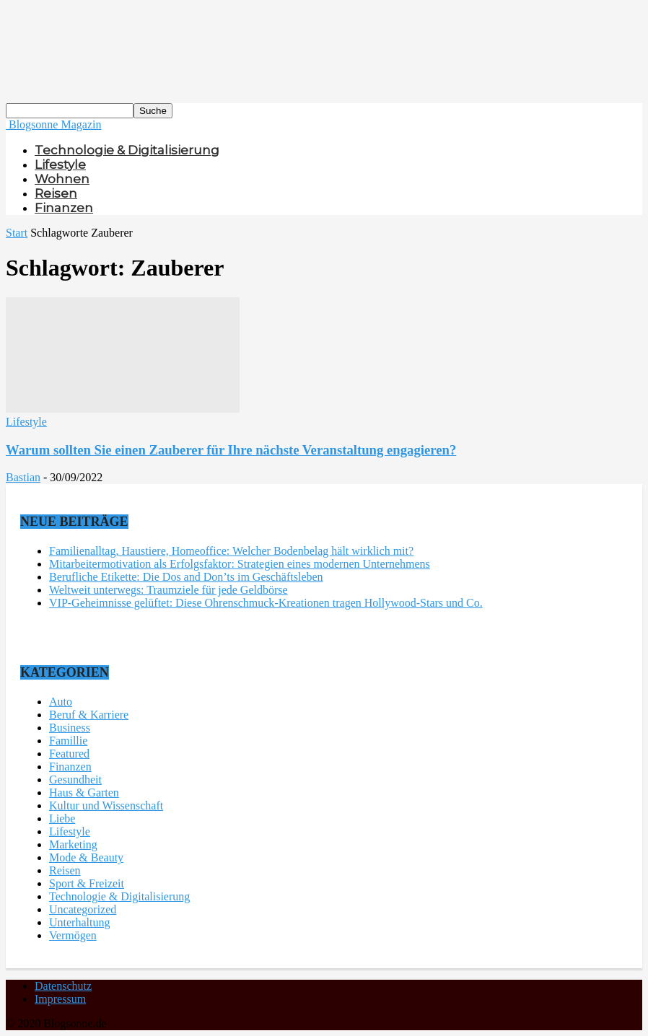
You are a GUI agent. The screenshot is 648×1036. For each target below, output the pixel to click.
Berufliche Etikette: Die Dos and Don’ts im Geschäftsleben (186, 577)
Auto (60, 701)
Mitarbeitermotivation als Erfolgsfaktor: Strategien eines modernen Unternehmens (239, 564)
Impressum (60, 999)
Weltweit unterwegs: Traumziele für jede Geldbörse (168, 590)
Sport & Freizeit (86, 883)
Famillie (68, 740)
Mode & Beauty (86, 857)
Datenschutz (63, 986)
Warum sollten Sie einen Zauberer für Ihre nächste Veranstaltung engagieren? (231, 449)
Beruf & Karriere (88, 714)
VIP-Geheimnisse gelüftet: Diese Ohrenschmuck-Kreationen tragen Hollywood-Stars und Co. (266, 603)
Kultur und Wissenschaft (106, 805)
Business (69, 727)
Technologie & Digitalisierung (127, 150)
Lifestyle (60, 164)
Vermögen (73, 935)
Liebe (62, 818)
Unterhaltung (79, 922)
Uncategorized (82, 909)
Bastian (23, 477)
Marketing (73, 844)
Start (16, 233)
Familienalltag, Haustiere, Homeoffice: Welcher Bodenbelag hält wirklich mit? (231, 551)
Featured (69, 753)
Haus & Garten (84, 792)
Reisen (56, 193)
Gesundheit (75, 779)
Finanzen (64, 208)
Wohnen (62, 179)
